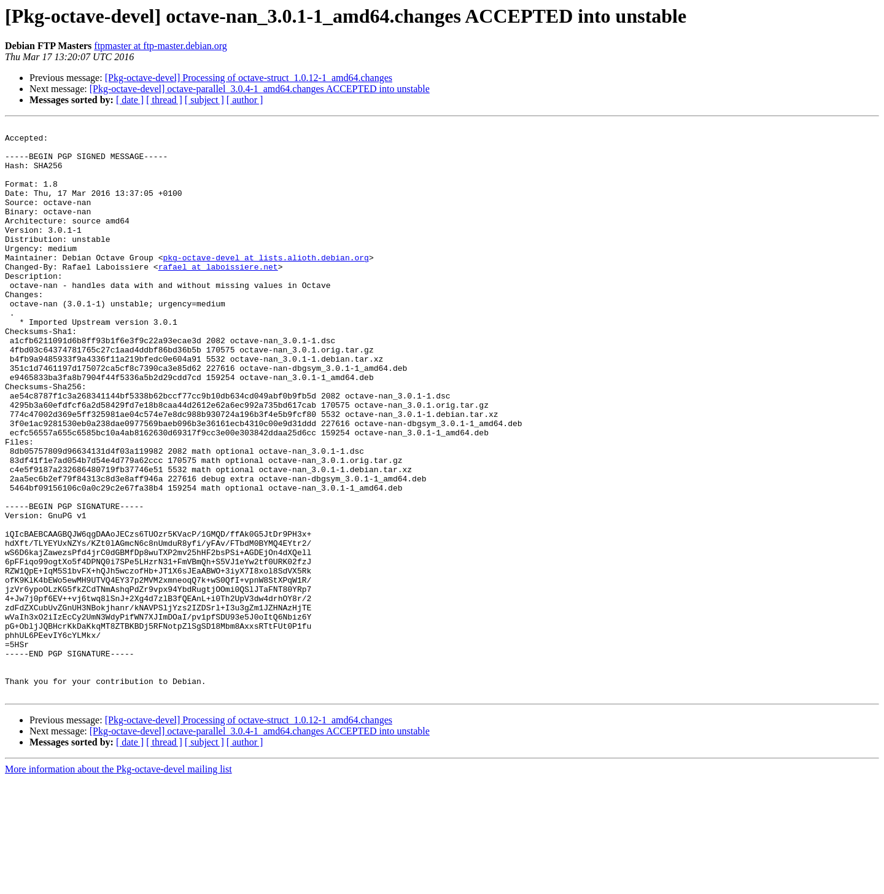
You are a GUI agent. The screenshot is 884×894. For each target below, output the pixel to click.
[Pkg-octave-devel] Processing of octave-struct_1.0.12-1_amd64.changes (248, 77)
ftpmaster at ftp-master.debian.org (160, 46)
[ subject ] (204, 100)
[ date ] (130, 100)
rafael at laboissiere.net (218, 295)
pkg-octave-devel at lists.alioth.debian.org (265, 284)
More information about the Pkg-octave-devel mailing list (118, 883)
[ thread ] (164, 100)
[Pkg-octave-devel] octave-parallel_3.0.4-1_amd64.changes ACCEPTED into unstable (260, 89)
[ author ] (245, 100)
